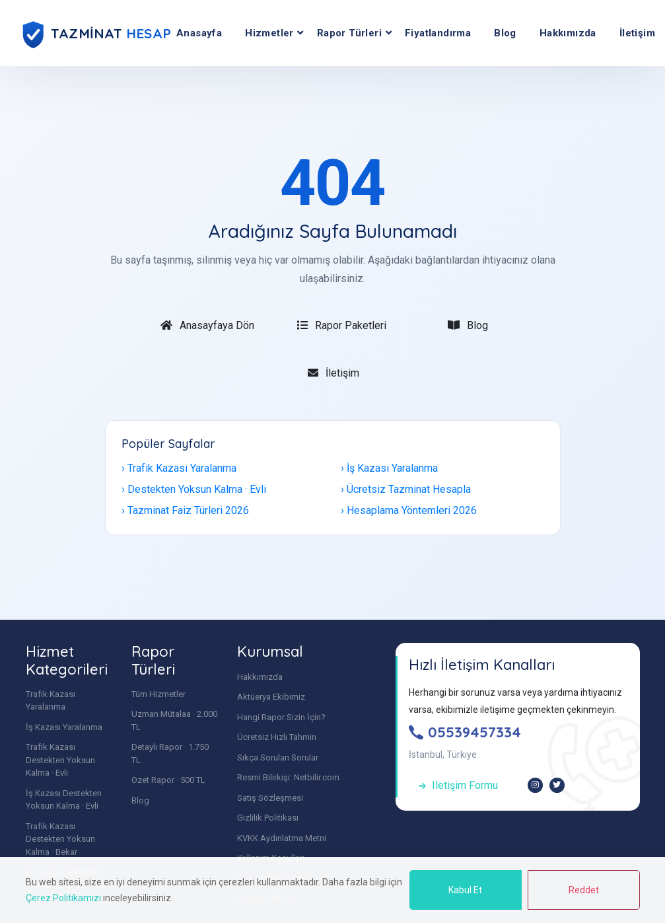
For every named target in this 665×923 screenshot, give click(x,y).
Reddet (584, 890)
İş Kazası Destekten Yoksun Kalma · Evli (64, 799)
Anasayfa (199, 33)
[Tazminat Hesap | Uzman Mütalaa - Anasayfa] (98, 33)
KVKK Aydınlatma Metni (281, 838)
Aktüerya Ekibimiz (271, 697)
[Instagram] (535, 785)
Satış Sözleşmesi (270, 798)
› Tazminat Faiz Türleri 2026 (185, 510)
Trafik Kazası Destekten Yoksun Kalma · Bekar (60, 839)
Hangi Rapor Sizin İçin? (281, 717)
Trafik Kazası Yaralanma (50, 700)
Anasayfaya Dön (207, 325)
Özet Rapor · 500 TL (168, 780)
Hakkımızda (568, 33)
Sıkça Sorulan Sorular (277, 757)
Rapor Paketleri (341, 325)
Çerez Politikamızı (63, 898)
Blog (505, 33)
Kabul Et (465, 890)
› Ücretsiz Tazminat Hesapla (406, 489)
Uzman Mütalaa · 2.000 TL (174, 720)
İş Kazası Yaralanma (64, 727)
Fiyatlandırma (438, 33)
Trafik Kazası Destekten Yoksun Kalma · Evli (60, 760)
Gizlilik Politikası (267, 818)
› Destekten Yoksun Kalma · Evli (194, 489)
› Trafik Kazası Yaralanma (179, 468)
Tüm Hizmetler (158, 694)
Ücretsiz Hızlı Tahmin (276, 737)
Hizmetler (269, 33)
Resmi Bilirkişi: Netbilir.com (288, 777)
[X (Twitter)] (557, 785)
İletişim (333, 373)
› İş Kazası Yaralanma (389, 468)
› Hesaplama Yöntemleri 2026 (409, 510)
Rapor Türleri (349, 33)
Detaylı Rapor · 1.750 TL (170, 753)
